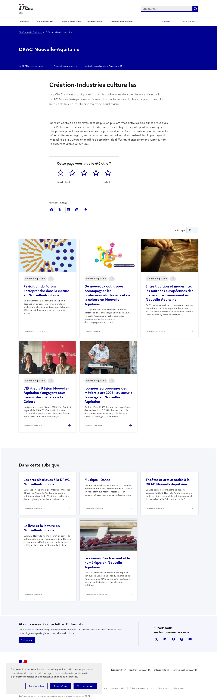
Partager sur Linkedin (68, 210)
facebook (173, 639)
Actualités (24, 21)
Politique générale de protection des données (149, 688)
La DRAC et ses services (31, 66)
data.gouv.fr (116, 669)
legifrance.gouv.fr (138, 669)
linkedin (165, 639)
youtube (190, 639)
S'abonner (27, 640)
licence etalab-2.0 (79, 696)
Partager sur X (60, 210)
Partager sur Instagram (77, 210)
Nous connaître (45, 21)
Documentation (94, 21)
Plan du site (179, 688)
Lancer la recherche (195, 9)
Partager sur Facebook (52, 210)
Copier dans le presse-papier (85, 210)
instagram (182, 639)
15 (190, 230)
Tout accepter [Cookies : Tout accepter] (85, 686)
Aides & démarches (71, 21)
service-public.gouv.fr (184, 669)
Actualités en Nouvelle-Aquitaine (102, 66)
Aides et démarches (64, 66)
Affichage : (186, 230)
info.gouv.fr (160, 669)
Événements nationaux (121, 21)
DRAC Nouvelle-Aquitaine (30, 32)
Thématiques (188, 21)
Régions (166, 21)
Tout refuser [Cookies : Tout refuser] (61, 686)
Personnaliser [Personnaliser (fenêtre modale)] (36, 686)
